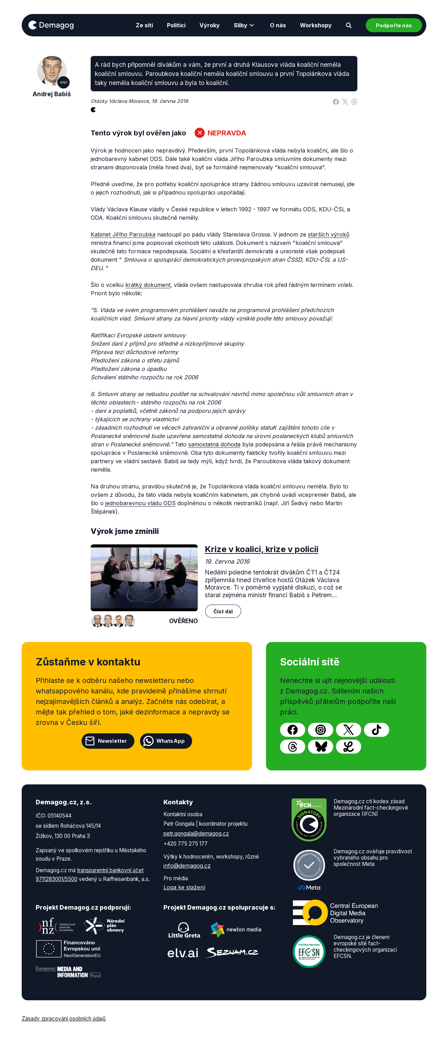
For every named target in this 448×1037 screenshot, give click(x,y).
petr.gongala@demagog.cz (196, 833)
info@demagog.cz (187, 865)
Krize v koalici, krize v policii (261, 549)
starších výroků (328, 234)
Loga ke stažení (184, 887)
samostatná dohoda (214, 444)
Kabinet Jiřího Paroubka (123, 234)
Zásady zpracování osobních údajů (64, 1018)
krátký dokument (147, 284)
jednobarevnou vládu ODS (140, 503)
